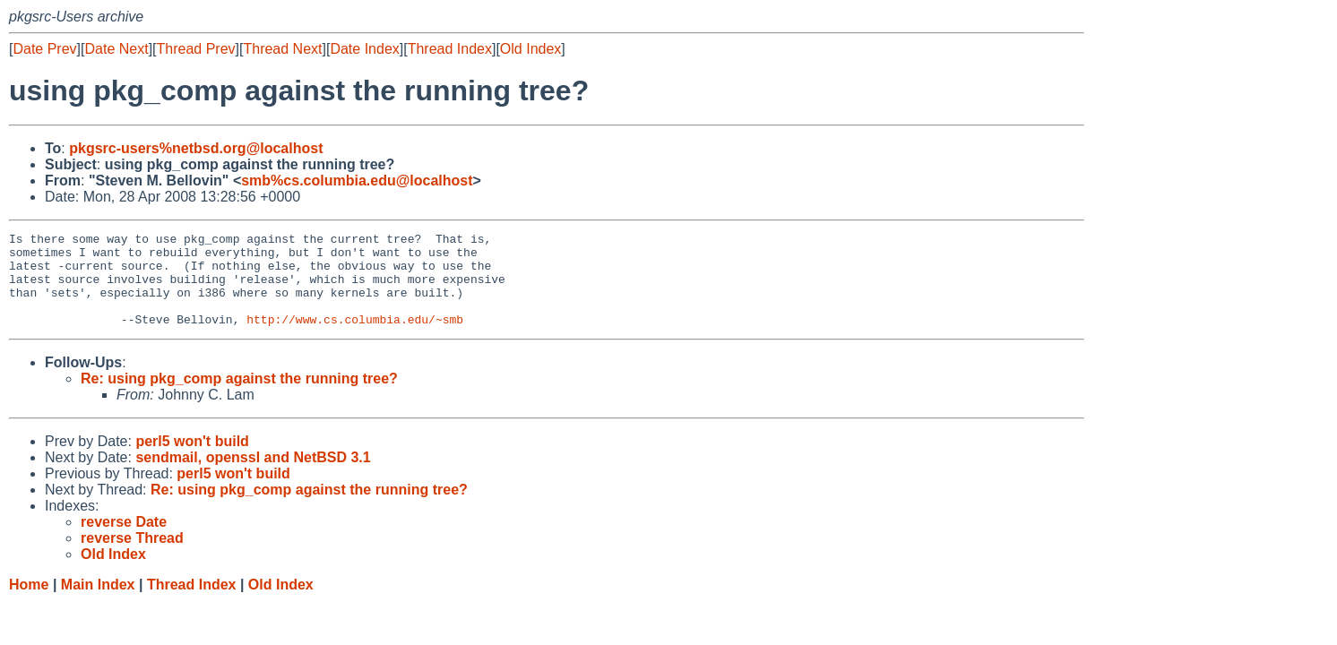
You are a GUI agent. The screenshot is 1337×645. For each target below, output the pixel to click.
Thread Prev (196, 48)
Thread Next (282, 48)
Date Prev (44, 48)
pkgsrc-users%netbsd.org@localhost (196, 148)
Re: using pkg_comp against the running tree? (239, 397)
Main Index (98, 603)
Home (28, 603)
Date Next (116, 48)
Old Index (530, 48)
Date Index (364, 48)
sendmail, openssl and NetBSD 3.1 (252, 476)
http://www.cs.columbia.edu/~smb (354, 338)
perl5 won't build (191, 460)
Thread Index (450, 48)
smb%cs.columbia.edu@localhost (356, 180)
